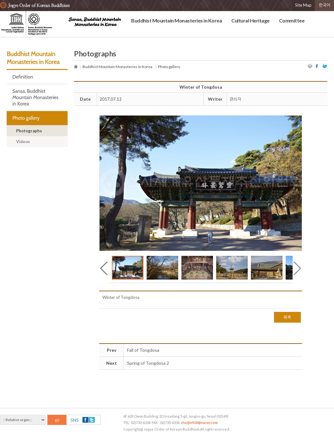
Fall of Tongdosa (143, 350)
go (57, 419)
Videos (23, 141)
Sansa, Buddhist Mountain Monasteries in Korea (35, 97)
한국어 (324, 5)
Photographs (29, 130)
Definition (22, 77)
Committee (292, 20)
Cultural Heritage (250, 20)
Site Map (303, 5)
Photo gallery (25, 118)
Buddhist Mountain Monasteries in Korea (176, 20)
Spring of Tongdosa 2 (148, 363)
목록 (287, 317)
